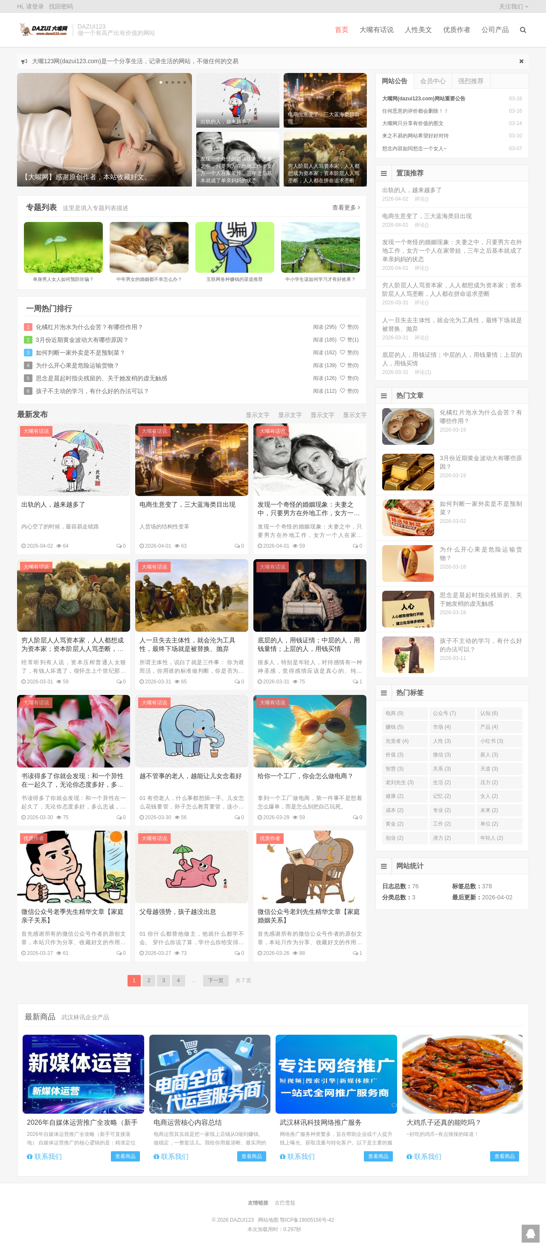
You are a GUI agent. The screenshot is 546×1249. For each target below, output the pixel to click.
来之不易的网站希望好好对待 (415, 136)
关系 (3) (442, 769)
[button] (161, 82)
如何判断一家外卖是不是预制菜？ (80, 352)
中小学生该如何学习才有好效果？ (320, 279)
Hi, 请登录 (30, 6)
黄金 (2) (395, 824)
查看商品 (125, 1156)
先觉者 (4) (397, 741)
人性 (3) (442, 741)
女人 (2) (489, 796)
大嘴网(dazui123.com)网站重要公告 (423, 99)
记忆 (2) (442, 796)
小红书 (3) (491, 741)
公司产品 (495, 29)
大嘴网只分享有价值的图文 (413, 123)
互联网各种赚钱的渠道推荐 (234, 279)
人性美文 (418, 29)
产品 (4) (489, 727)
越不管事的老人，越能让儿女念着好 (190, 775)
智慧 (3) (395, 769)
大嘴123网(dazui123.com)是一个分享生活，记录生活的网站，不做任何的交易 (135, 61)
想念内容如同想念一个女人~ (414, 149)
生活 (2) (442, 782)
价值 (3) (395, 755)
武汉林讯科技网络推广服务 (321, 1122)
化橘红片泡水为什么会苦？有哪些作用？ (89, 327)
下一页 (216, 980)
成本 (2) (395, 810)
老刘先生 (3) (400, 782)
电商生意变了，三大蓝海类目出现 (187, 504)
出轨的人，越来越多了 (53, 504)
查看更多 (346, 207)
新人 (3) (489, 755)
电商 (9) (395, 713)
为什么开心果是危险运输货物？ (77, 365)
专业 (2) (442, 810)
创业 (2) (395, 838)
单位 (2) (489, 824)
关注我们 (514, 6)
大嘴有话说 (377, 29)
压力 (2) (489, 782)
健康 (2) (395, 796)
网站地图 (268, 1220)
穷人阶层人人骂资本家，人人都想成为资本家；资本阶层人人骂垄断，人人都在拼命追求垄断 (72, 648)
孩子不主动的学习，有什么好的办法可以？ (92, 391)
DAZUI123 (42, 30)
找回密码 (61, 6)
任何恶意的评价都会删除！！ (415, 111)
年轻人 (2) (491, 838)
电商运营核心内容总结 (188, 1122)
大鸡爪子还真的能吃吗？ (444, 1122)
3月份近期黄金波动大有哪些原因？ (82, 339)
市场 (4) (442, 727)
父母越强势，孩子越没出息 (177, 911)
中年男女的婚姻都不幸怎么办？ (149, 279)
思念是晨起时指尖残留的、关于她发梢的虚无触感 (101, 378)
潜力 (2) (442, 838)
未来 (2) (489, 810)
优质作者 (456, 29)
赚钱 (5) (395, 727)
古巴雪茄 (285, 1203)
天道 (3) (489, 769)
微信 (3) (442, 755)
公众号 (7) (444, 713)
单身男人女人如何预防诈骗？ (63, 279)
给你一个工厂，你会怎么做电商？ (306, 775)
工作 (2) (442, 824)
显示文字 (258, 414)
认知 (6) (489, 713)
